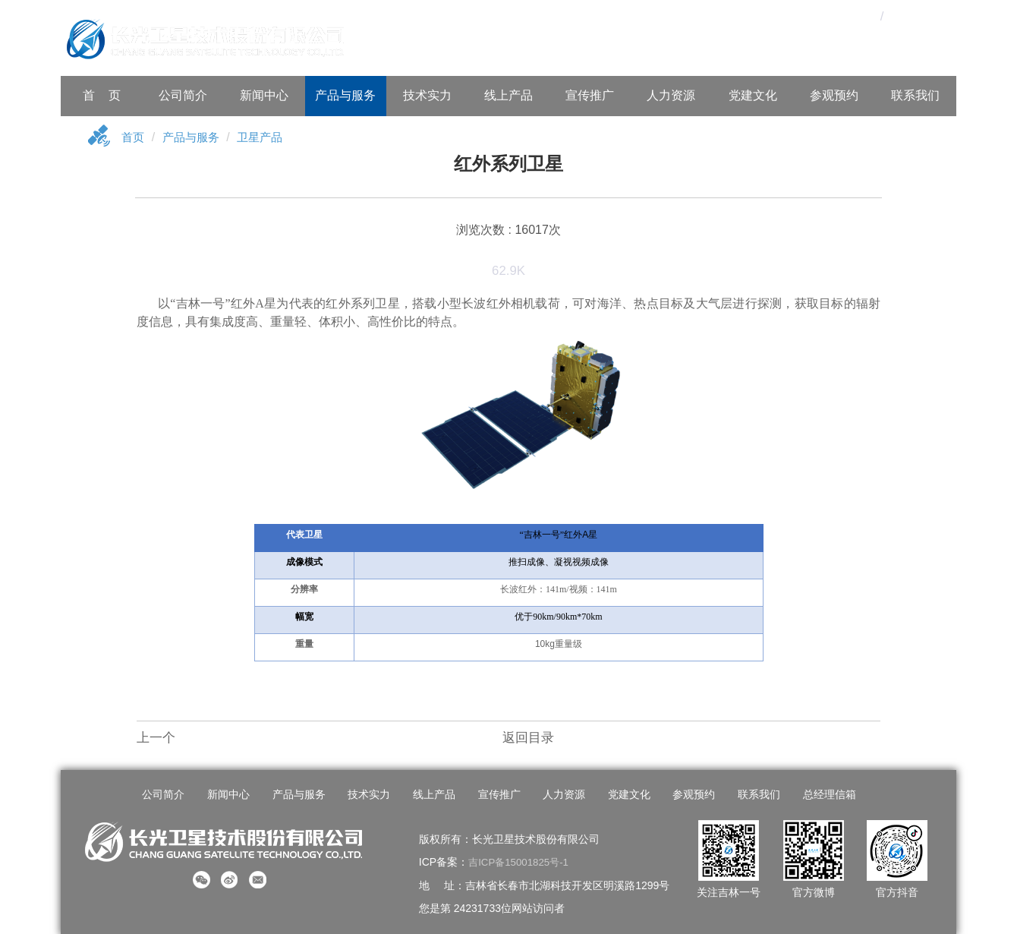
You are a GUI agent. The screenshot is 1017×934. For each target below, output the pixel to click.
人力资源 (671, 95)
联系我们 (915, 95)
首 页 (102, 95)
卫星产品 (266, 138)
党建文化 (753, 95)
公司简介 (183, 95)
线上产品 (508, 95)
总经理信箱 (818, 796)
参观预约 (834, 95)
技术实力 (427, 95)
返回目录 (528, 739)
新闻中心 (264, 95)
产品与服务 (345, 95)
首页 (133, 138)
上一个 (156, 739)
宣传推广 (589, 95)
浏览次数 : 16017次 (508, 230)
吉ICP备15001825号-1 (521, 862)
